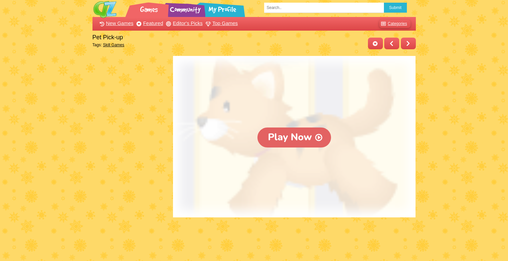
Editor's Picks (183, 23)
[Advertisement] (131, 156)
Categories (393, 24)
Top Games (221, 23)
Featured (149, 23)
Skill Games (113, 45)
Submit (395, 7)
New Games (116, 23)
